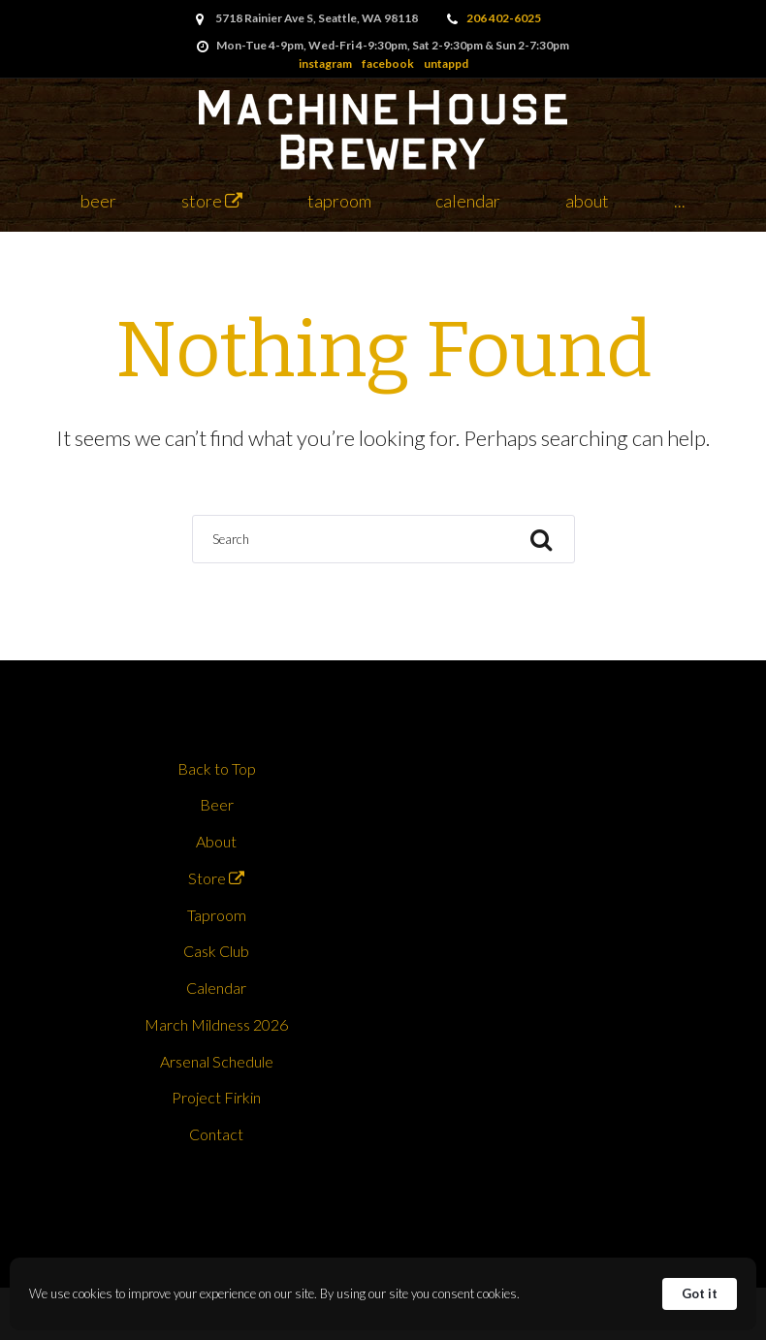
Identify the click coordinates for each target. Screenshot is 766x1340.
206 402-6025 (503, 18)
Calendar (467, 200)
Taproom (339, 200)
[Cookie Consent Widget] (383, 1294)
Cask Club (216, 950)
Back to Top (216, 768)
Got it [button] (700, 1293)
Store (211, 200)
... (680, 200)
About (587, 200)
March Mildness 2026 (216, 1024)
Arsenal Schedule (216, 1061)
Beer (98, 200)
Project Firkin (216, 1097)
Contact (216, 1134)
